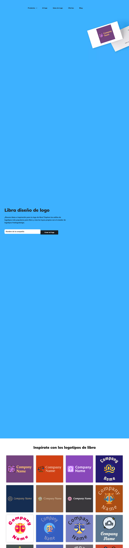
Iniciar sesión (120, 4)
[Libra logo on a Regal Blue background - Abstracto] (19, 498)
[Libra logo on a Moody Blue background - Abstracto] (79, 528)
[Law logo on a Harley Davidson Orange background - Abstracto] (49, 469)
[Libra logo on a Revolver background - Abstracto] (79, 498)
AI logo (43, 4)
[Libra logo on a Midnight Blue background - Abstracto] (109, 469)
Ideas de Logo (56, 4)
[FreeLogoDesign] (14, 4)
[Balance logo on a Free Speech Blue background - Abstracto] (49, 528)
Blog (79, 4)
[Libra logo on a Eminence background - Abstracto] (19, 469)
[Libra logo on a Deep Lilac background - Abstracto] (79, 469)
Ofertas (69, 4)
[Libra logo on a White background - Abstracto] (19, 528)
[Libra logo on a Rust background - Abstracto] (109, 498)
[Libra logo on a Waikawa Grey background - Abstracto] (109, 528)
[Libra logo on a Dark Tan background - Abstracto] (49, 498)
